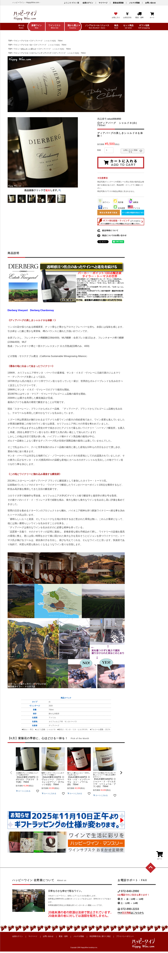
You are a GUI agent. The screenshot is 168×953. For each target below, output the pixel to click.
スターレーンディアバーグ (40, 53)
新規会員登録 (118, 3)
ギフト (103, 208)
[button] (121, 772)
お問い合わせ (150, 3)
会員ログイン (88, 3)
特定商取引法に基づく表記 (100, 936)
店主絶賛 (119, 208)
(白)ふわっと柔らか (28, 49)
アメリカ (24, 41)
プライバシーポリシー (125, 936)
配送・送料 (63, 936)
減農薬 (133, 202)
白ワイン (104, 202)
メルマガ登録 (134, 3)
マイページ (103, 3)
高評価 (118, 202)
